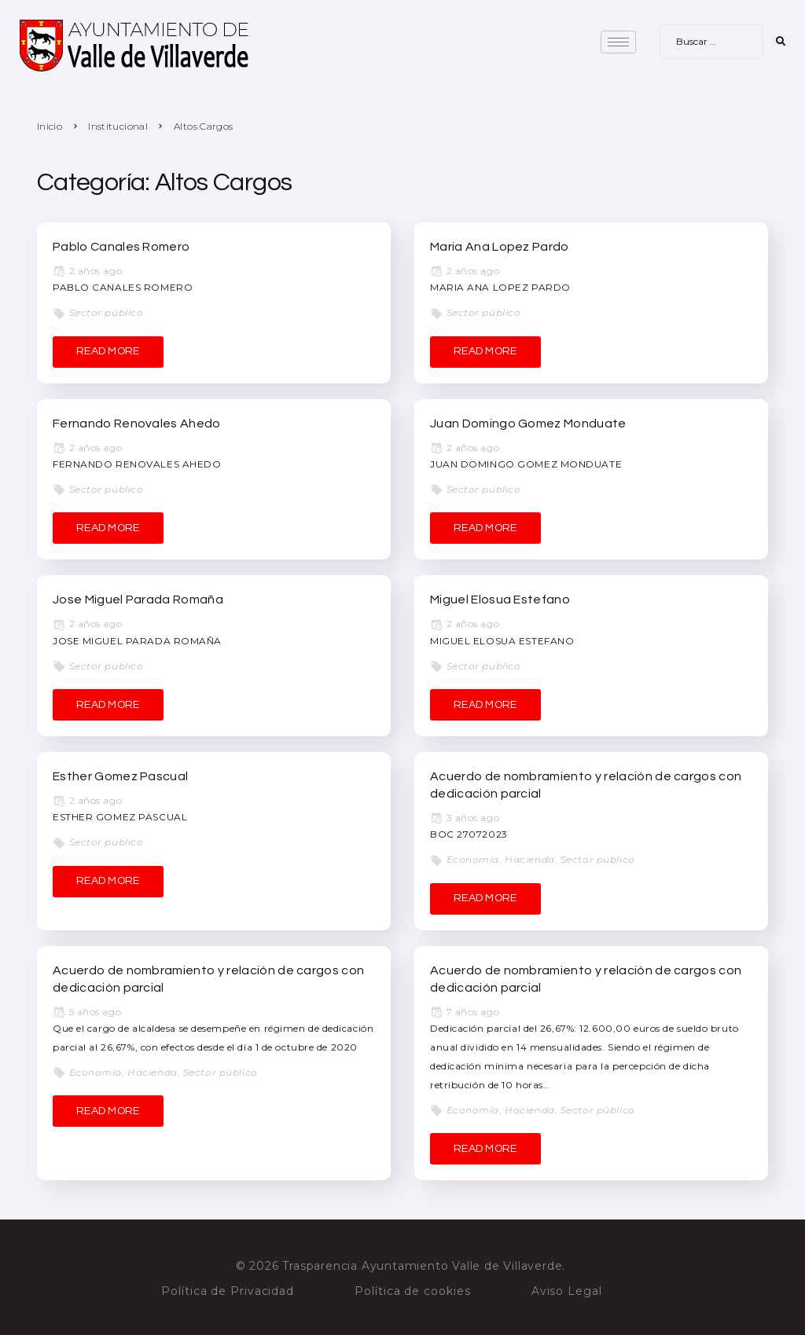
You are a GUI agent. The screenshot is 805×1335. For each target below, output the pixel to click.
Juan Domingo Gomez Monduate (528, 423)
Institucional (118, 126)
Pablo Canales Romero (121, 246)
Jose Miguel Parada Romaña (138, 599)
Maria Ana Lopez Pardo (499, 246)
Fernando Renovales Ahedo (137, 423)
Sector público (106, 312)
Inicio (49, 126)
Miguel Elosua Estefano (500, 599)
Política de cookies (412, 1291)
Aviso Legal (566, 1291)
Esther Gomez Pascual (120, 776)
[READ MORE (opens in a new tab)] (485, 899)
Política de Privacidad (227, 1291)
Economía (473, 859)
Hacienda (529, 859)
